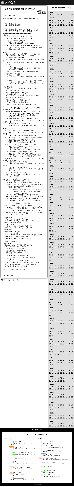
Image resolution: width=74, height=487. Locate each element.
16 (66, 22)
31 (50, 20)
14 (72, 22)
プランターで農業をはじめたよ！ (23, 455)
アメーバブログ (51, 471)
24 (69, 20)
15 (69, 22)
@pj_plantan (18, 458)
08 (53, 14)
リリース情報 (49, 446)
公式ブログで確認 (7, 275)
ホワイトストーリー (19, 479)
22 (50, 22)
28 (58, 20)
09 (50, 14)
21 (53, 22)
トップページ (49, 442)
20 (55, 22)
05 (61, 14)
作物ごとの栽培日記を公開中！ (24, 452)
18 (61, 22)
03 (66, 14)
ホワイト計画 (17, 473)
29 (55, 20)
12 (53, 25)
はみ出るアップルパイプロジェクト (23, 468)
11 (55, 25)
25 (66, 20)
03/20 (44, 13)
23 (72, 20)
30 (53, 20)
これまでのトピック (51, 463)
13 (50, 25)
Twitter (48, 476)
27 (61, 20)
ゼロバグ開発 (17, 442)
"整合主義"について (51, 450)
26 (64, 20)
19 (58, 22)
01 (72, 14)
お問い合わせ (49, 454)
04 (64, 14)
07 (55, 14)
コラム (15, 462)
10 (58, 25)
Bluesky (49, 467)
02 (69, 14)
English (40, 429)
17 (64, 22)
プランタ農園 (17, 447)
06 (58, 14)
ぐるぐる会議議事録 (51, 459)
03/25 (39, 13)
